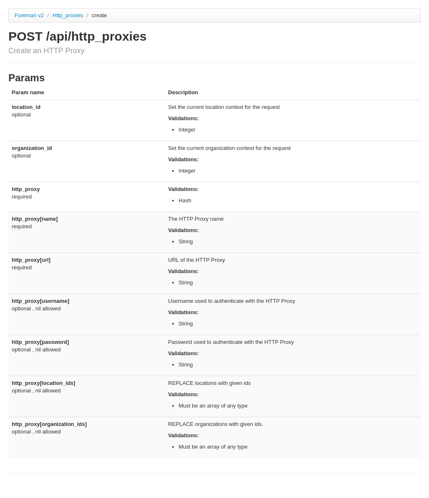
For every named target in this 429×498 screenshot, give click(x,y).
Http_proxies (68, 15)
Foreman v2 (29, 15)
